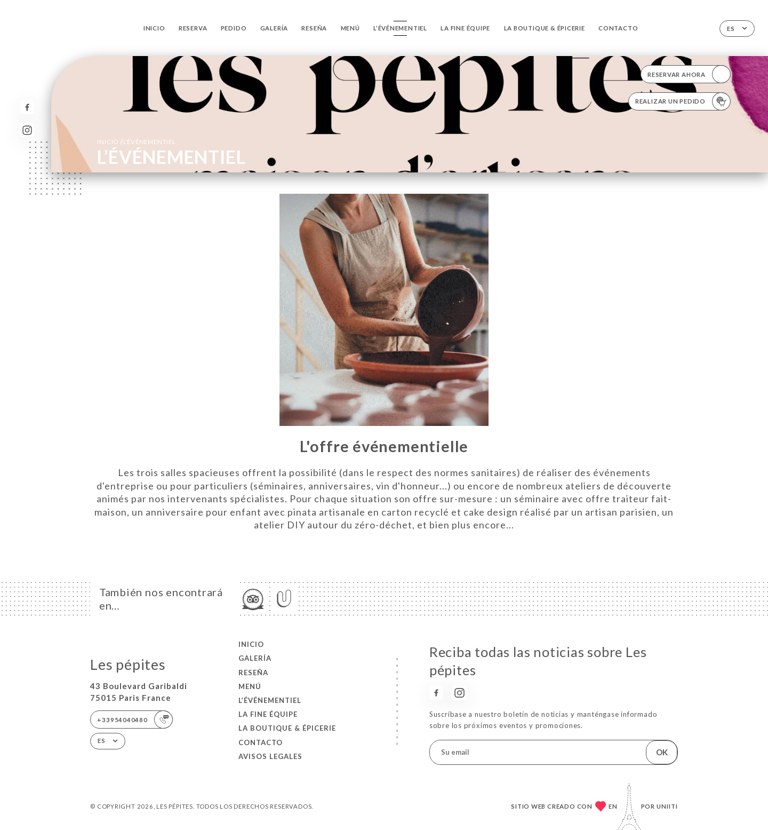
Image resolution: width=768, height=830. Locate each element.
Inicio (154, 28)
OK (662, 752)
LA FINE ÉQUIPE (465, 28)
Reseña (314, 28)
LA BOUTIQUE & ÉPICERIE (544, 28)
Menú (350, 28)
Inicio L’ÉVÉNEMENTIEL (136, 141)
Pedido (234, 28)
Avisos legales (270, 756)
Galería (274, 28)
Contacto (618, 28)
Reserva (193, 28)
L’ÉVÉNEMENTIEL (400, 28)
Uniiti (667, 806)
